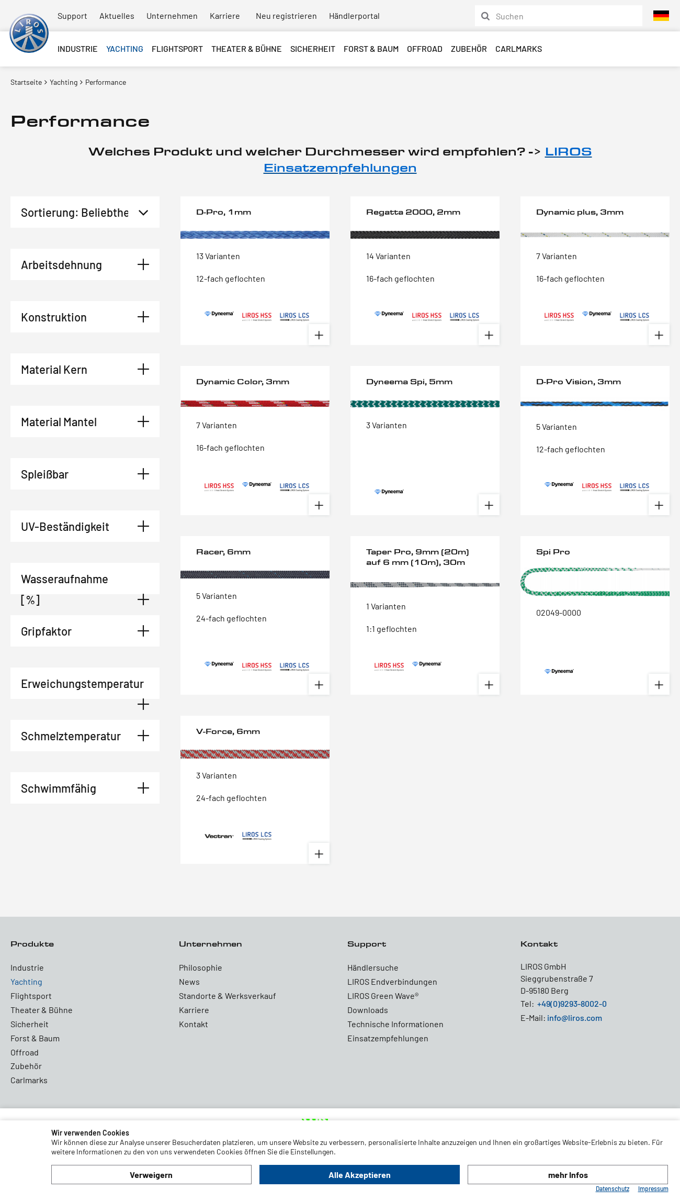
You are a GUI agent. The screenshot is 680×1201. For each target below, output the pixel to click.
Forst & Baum (371, 48)
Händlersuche (373, 967)
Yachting (124, 48)
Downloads (367, 1010)
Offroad (425, 48)
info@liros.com (574, 1017)
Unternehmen (172, 15)
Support (72, 15)
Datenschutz (612, 1188)
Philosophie (200, 967)
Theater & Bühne (246, 48)
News (189, 981)
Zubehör (469, 48)
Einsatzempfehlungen (387, 1038)
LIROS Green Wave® (382, 995)
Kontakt (193, 1024)
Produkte (32, 944)
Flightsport (177, 48)
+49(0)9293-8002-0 (572, 1003)
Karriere (225, 15)
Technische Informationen (395, 1024)
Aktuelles (116, 15)
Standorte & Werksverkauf (227, 995)
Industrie (78, 48)
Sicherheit (312, 48)
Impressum (653, 1188)
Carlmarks (518, 48)
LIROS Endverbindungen (392, 981)
